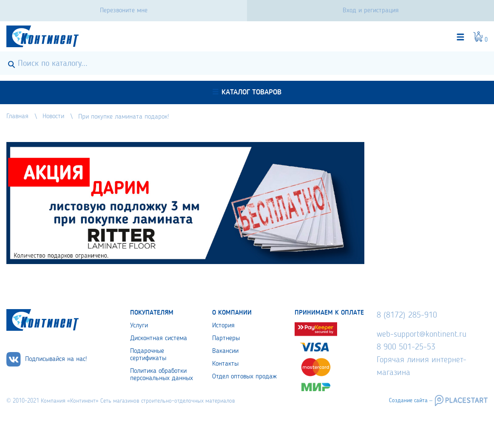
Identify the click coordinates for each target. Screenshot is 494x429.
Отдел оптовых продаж (244, 376)
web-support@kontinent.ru (421, 334)
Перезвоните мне (124, 10)
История (223, 325)
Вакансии (225, 351)
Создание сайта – (410, 400)
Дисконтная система (158, 338)
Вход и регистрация (371, 10)
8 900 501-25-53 (406, 347)
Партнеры (226, 338)
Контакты (225, 364)
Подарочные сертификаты (148, 355)
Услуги (139, 325)
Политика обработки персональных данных (161, 375)
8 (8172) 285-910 (407, 315)
